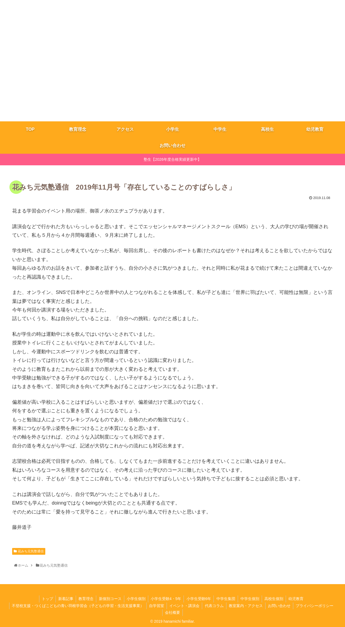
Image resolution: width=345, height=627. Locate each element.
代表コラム (214, 606)
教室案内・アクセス (246, 606)
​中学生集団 (226, 599)
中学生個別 (251, 599)
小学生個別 (135, 599)
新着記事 (63, 599)
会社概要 (172, 612)
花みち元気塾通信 (31, 551)
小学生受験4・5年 (166, 599)
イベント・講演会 (184, 606)
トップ (45, 599)
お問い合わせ (280, 606)
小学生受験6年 (199, 599)
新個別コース (109, 599)
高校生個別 (275, 599)
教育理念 (84, 599)
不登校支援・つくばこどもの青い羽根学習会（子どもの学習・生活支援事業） (77, 606)
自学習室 (155, 606)
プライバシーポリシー (316, 606)
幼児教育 (298, 599)
